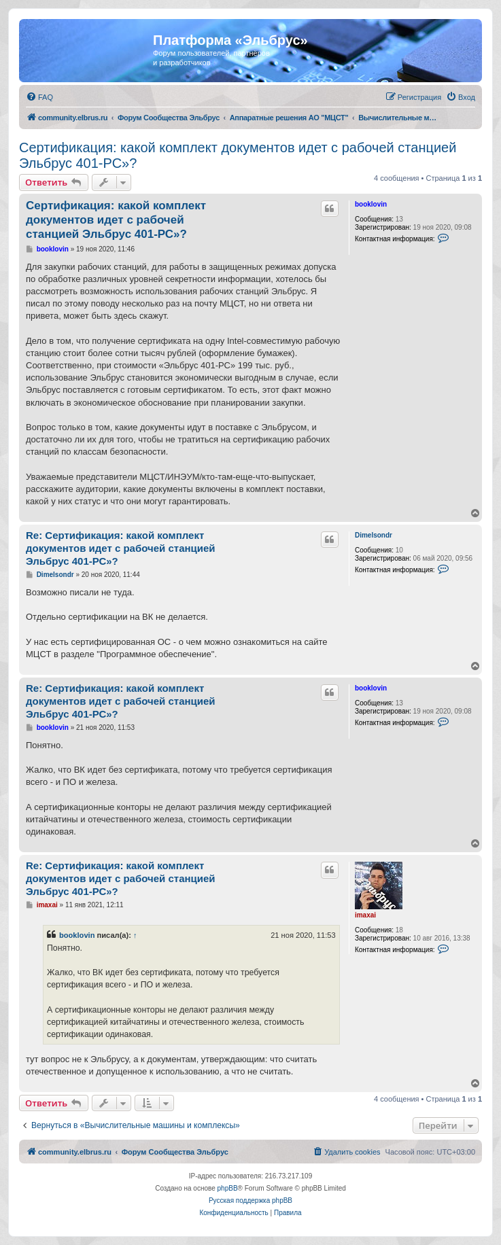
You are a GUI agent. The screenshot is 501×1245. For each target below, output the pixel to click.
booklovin (371, 204)
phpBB (228, 1188)
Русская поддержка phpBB (250, 1200)
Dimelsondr (373, 535)
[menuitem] (39, 97)
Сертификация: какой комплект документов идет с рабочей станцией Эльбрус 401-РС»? (237, 155)
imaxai (365, 915)
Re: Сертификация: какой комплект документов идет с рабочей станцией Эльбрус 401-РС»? (120, 548)
